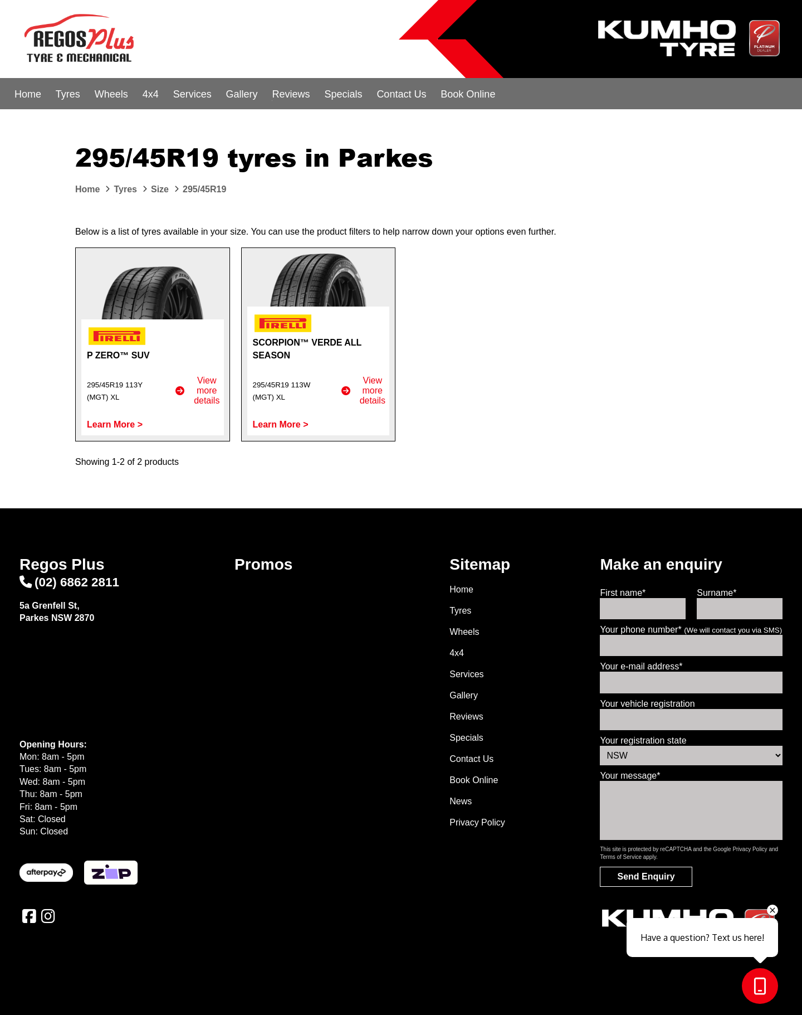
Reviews (291, 94)
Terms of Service (620, 857)
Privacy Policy (477, 822)
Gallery (242, 94)
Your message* (630, 775)
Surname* (716, 593)
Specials (343, 94)
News (460, 801)
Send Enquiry (645, 876)
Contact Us (401, 94)
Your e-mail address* (641, 666)
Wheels (111, 94)
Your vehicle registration (647, 703)
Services (192, 94)
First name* (622, 593)
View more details (197, 391)
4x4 (151, 94)
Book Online (468, 94)
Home (27, 94)
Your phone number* (691, 629)
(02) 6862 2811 (69, 582)
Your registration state (643, 740)
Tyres (68, 94)
